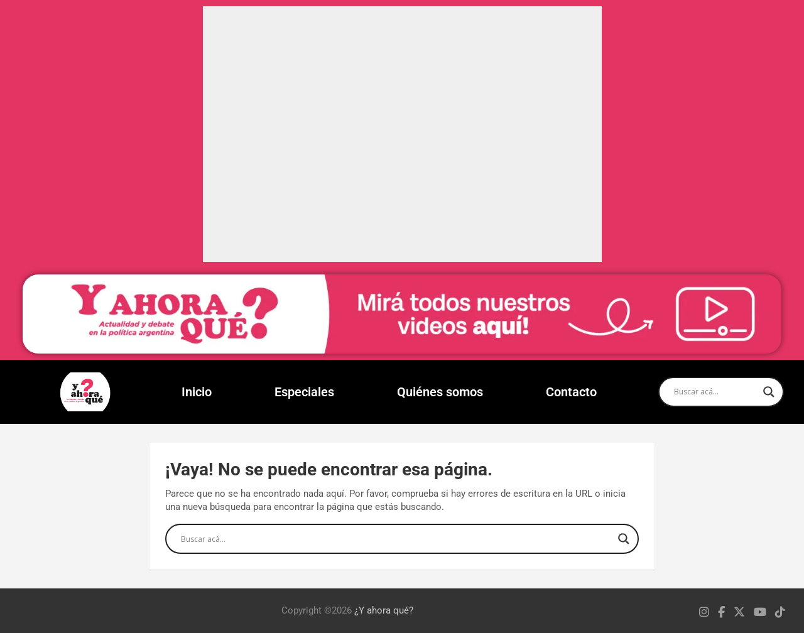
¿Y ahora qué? (383, 610)
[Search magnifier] (769, 392)
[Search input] (715, 392)
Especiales (304, 391)
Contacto (571, 391)
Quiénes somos (440, 391)
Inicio (197, 391)
